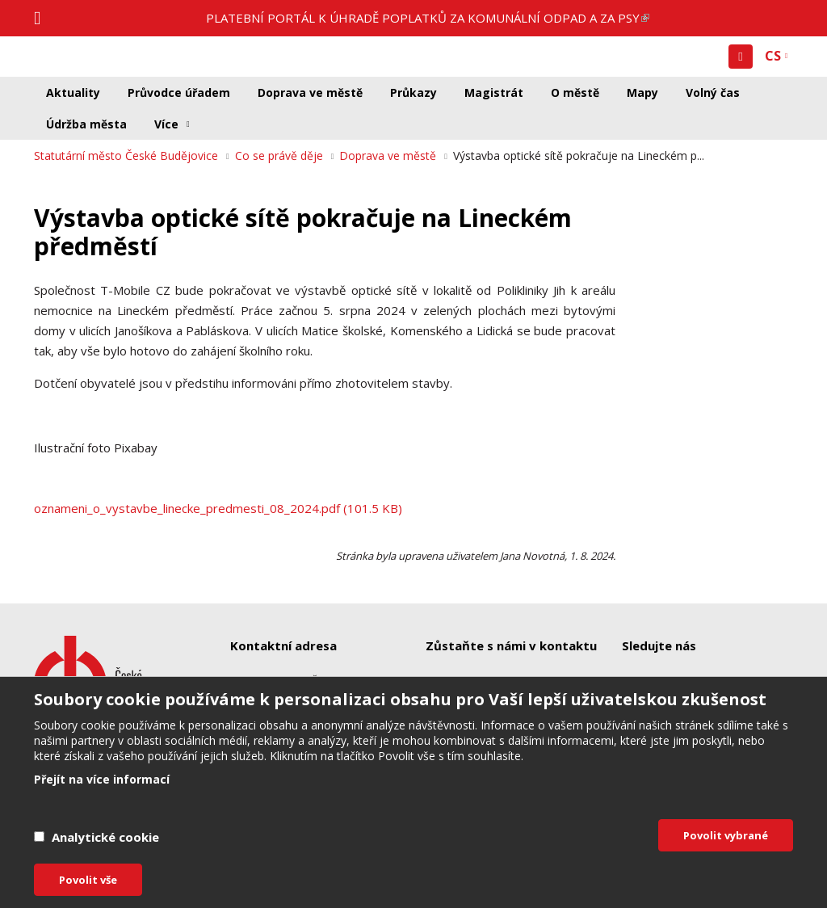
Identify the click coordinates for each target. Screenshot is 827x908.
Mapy (642, 92)
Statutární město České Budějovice (126, 155)
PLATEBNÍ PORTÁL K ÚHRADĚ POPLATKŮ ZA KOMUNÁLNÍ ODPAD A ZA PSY (427, 18)
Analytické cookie (105, 837)
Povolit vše (88, 879)
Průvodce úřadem (179, 92)
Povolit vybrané (725, 835)
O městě (575, 92)
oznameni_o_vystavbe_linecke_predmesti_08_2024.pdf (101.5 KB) (218, 508)
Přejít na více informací (102, 779)
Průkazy (413, 92)
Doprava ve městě (310, 92)
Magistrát (493, 92)
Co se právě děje (279, 155)
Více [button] (166, 124)
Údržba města (86, 124)
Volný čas (713, 92)
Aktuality (73, 92)
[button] (740, 56)
